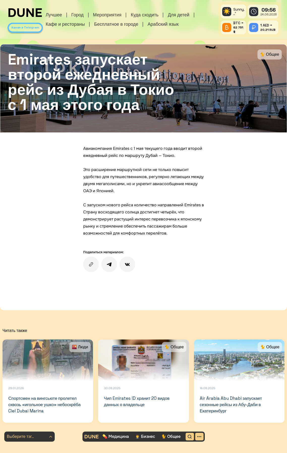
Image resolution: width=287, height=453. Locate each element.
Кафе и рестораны (65, 24)
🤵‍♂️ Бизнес (145, 436)
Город (77, 15)
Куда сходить (144, 15)
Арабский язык (163, 24)
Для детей (178, 15)
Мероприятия (107, 15)
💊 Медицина (115, 436)
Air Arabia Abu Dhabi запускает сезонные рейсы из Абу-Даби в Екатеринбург (231, 404)
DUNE (25, 13)
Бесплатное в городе (116, 24)
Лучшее (54, 15)
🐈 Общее (171, 436)
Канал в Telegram (25, 27)
